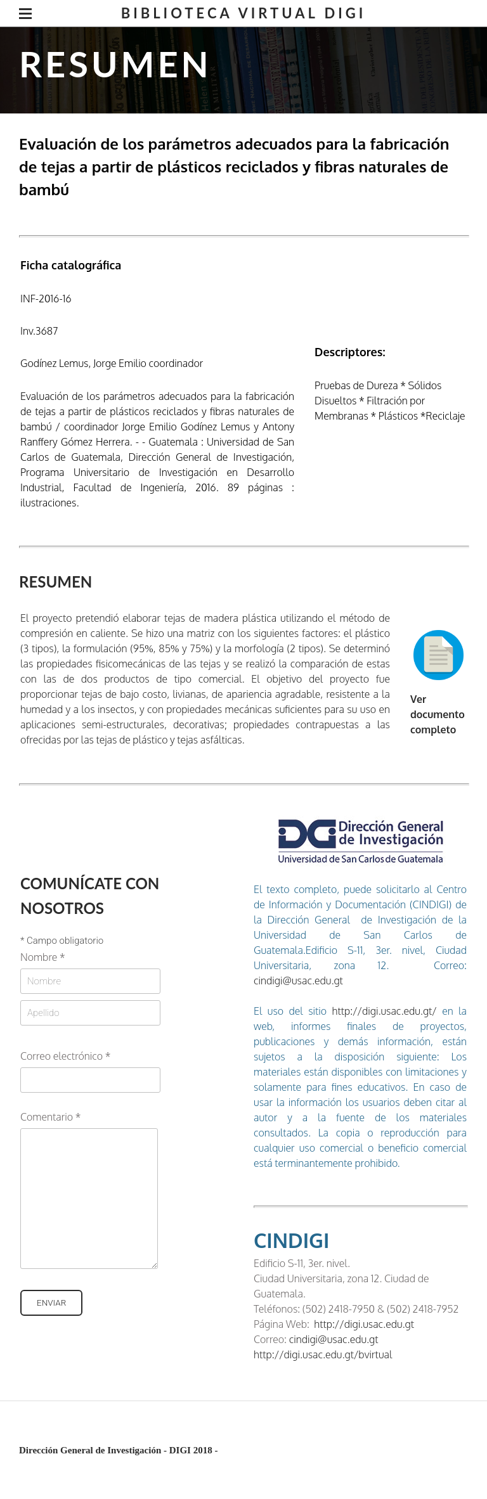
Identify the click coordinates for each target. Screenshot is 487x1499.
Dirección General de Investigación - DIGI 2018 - (118, 1450)
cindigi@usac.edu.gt (298, 980)
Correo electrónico (65, 1056)
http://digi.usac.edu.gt (364, 1324)
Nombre (42, 957)
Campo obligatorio (61, 941)
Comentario (50, 1117)
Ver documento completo (437, 714)
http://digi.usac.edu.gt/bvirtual (323, 1354)
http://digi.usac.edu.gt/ (382, 1011)
